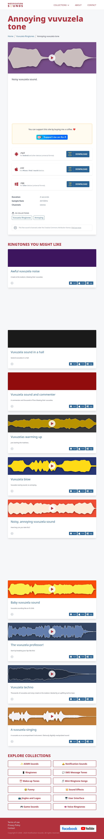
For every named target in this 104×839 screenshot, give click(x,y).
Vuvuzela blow (21, 479)
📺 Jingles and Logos (29, 798)
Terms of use (14, 822)
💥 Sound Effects (74, 789)
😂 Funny (29, 789)
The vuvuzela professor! (27, 644)
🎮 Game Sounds (29, 806)
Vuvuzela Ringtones (25, 36)
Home (11, 36)
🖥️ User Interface (74, 798)
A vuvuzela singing (23, 729)
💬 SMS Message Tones (74, 772)
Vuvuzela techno (22, 687)
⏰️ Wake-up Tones (29, 780)
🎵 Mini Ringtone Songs (75, 780)
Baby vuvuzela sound (25, 602)
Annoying (39, 217)
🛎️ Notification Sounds (74, 763)
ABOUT (78, 5)
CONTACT (91, 5)
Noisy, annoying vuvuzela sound (33, 521)
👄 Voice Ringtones (74, 806)
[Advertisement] (52, 102)
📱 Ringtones (29, 772)
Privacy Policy (14, 825)
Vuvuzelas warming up (26, 436)
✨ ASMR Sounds (29, 763)
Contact (11, 828)
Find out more (76, 228)
